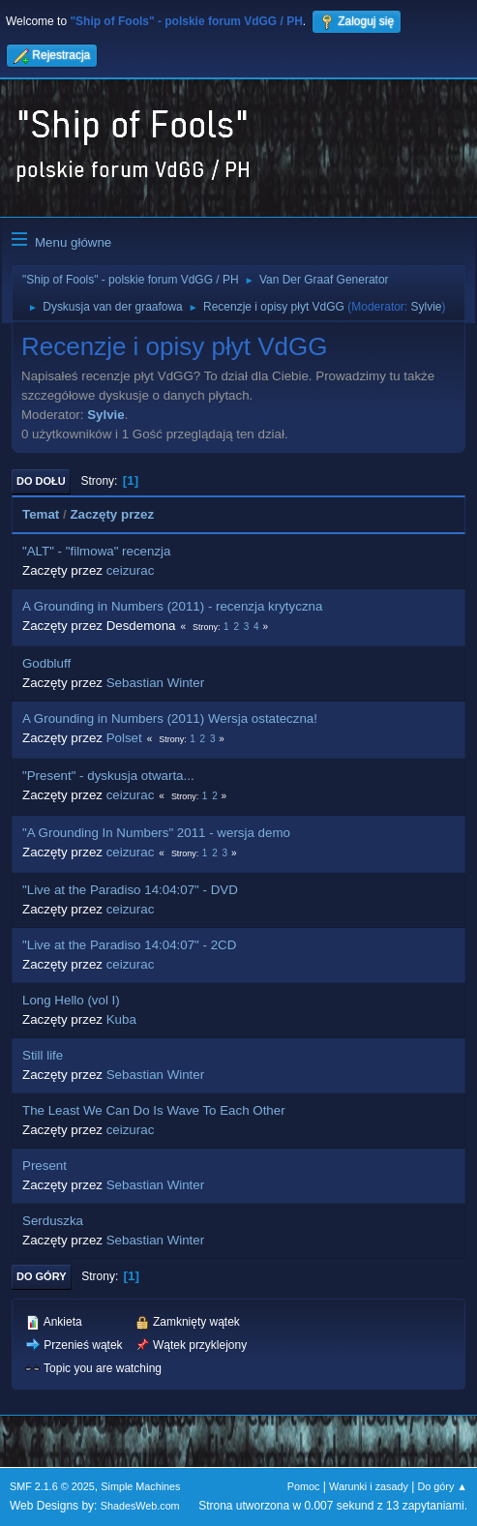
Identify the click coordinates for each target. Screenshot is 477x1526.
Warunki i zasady (368, 1486)
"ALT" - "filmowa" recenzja (96, 551)
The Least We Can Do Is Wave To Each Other (153, 1110)
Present (44, 1165)
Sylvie (426, 307)
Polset (124, 738)
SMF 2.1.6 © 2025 (52, 1486)
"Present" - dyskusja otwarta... (108, 775)
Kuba (121, 1019)
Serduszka (52, 1220)
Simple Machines (140, 1486)
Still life (42, 1055)
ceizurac (130, 570)
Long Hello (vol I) (71, 1000)
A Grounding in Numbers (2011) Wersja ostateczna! (169, 718)
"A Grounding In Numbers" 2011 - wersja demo (156, 832)
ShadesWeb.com (140, 1505)
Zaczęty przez (112, 514)
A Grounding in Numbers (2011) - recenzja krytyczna (172, 606)
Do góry (41, 1276)
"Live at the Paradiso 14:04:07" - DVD (130, 890)
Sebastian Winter (155, 682)
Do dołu (41, 481)
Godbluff (46, 663)
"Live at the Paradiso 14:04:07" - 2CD (129, 945)
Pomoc (303, 1486)
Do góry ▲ (442, 1486)
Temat (40, 514)
